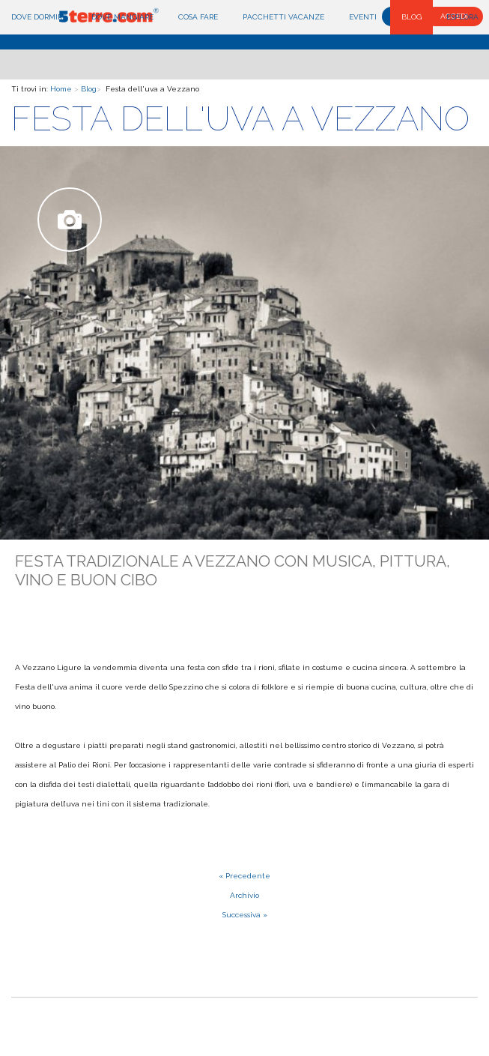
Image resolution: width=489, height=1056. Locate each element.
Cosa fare (198, 17)
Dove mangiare (122, 17)
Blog (411, 17)
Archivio (244, 895)
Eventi (363, 17)
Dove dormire (39, 17)
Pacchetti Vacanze (283, 17)
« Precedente (244, 876)
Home (61, 89)
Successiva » (244, 915)
